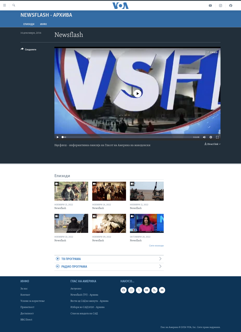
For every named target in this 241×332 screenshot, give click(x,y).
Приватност (27, 307)
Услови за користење (32, 301)
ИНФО (43, 24)
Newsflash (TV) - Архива (84, 295)
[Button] (28, 50)
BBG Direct (26, 320)
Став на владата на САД (84, 313)
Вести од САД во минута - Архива (89, 301)
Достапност (27, 313)
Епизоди (28, 24)
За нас (24, 289)
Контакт (25, 295)
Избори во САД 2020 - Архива (87, 307)
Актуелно (75, 289)
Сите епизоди (156, 246)
